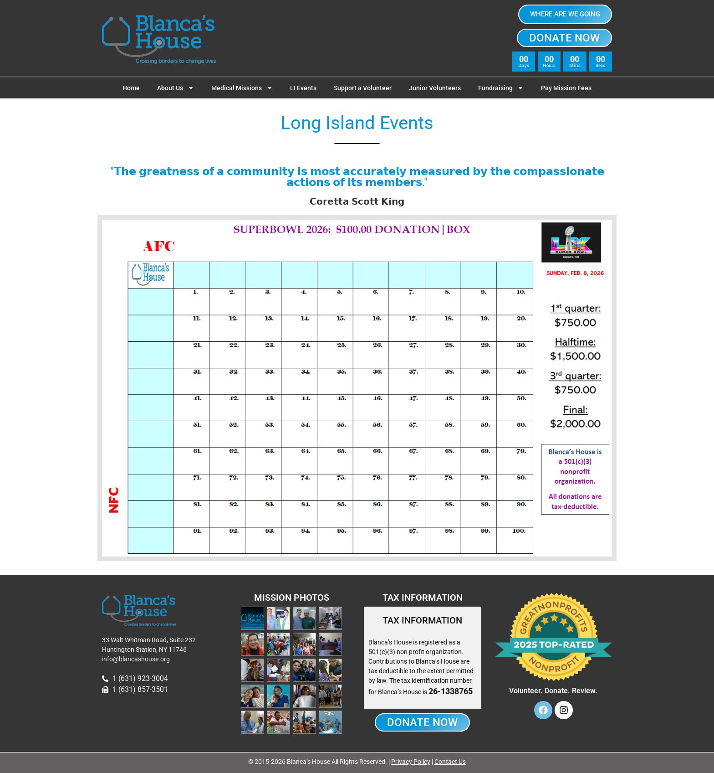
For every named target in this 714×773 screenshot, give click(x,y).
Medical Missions (242, 88)
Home (131, 88)
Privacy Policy (410, 761)
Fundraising (501, 88)
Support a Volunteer (363, 88)
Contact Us (450, 761)
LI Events (303, 88)
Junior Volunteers (435, 88)
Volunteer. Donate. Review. (553, 690)
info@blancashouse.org (136, 659)
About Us (175, 88)
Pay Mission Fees (566, 88)
